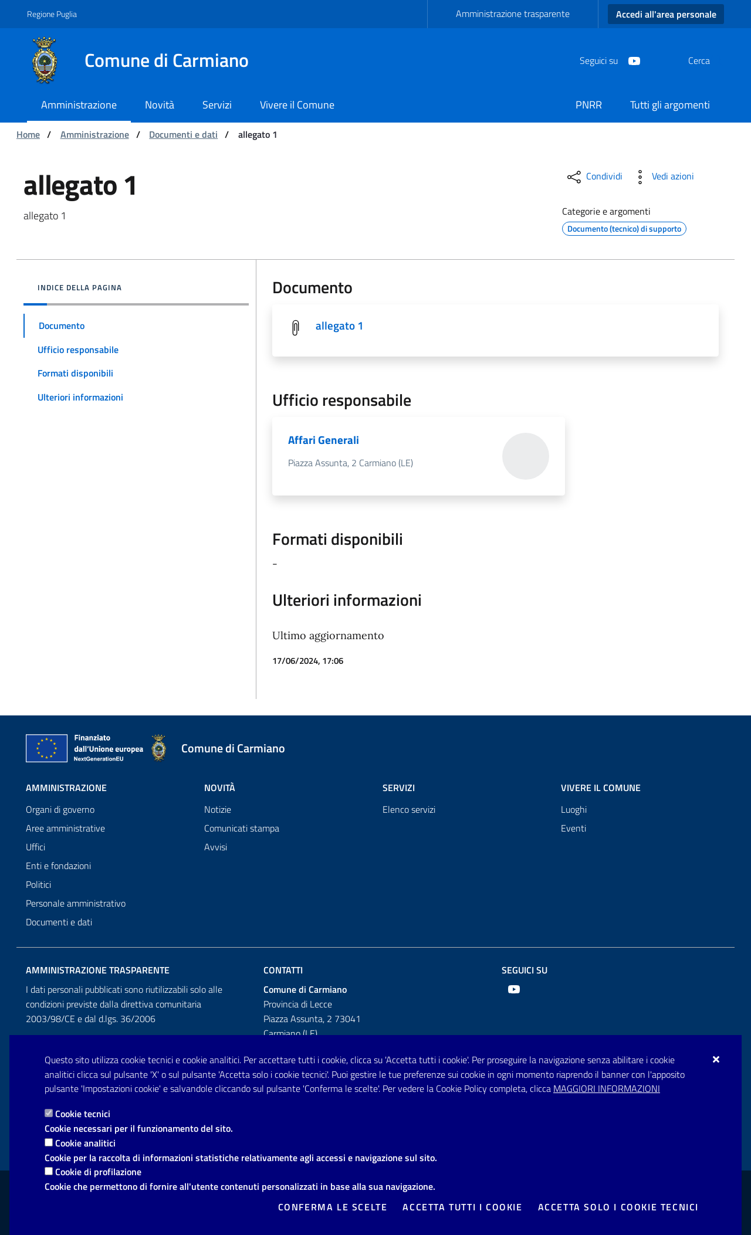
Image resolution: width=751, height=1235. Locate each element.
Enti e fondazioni (58, 866)
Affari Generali (324, 441)
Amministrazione (94, 134)
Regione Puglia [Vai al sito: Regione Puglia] (52, 14)
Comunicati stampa (241, 828)
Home (28, 134)
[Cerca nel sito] (710, 60)
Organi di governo (60, 809)
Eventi (573, 828)
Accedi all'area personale (666, 14)
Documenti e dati (183, 134)
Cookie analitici (85, 1143)
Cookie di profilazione (98, 1172)
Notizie (217, 809)
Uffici (35, 847)
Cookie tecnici (82, 1114)
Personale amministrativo (76, 903)
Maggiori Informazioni (606, 1088)
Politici (38, 884)
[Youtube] (606, 60)
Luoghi (574, 809)
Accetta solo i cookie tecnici (618, 1207)
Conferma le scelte (333, 1207)
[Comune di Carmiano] (145, 60)
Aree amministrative (65, 828)
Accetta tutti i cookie (462, 1207)
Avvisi (215, 847)
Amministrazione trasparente (513, 13)
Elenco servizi (409, 809)
